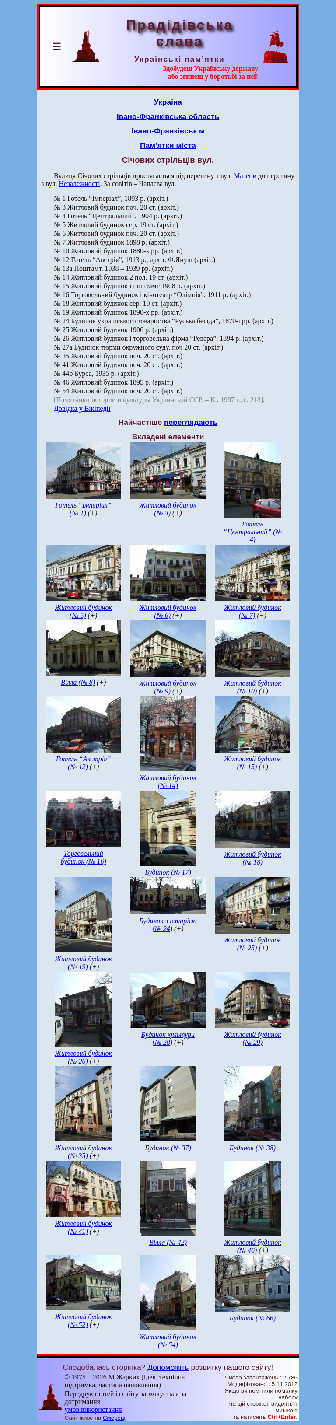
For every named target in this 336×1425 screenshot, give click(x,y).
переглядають (190, 422)
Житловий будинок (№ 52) (83, 1320)
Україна (168, 102)
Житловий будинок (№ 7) (252, 611)
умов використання (93, 1409)
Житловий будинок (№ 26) (83, 1057)
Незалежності (79, 183)
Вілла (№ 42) (168, 1242)
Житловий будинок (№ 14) (168, 781)
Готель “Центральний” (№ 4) (252, 531)
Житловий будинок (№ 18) (252, 858)
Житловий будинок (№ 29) (252, 1038)
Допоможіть (168, 1367)
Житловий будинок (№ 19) (83, 962)
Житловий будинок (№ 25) (252, 944)
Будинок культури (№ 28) (168, 1038)
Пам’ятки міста (168, 145)
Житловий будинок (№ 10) (252, 687)
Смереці (114, 1417)
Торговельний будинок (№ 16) (83, 857)
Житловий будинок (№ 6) (168, 611)
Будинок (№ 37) (168, 1148)
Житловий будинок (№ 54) (168, 1340)
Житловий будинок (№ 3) (168, 509)
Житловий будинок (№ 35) (83, 1151)
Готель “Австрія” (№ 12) (83, 762)
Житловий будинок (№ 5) (83, 611)
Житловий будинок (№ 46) (252, 1246)
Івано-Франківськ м (167, 130)
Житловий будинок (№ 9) (168, 687)
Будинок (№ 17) (168, 872)
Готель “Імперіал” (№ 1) (83, 509)
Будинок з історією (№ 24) (168, 924)
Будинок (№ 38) (253, 1148)
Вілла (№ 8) (78, 682)
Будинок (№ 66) (253, 1318)
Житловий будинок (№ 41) (83, 1227)
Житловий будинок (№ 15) (252, 762)
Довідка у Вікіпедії (82, 408)
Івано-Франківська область (168, 116)
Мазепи (245, 175)
